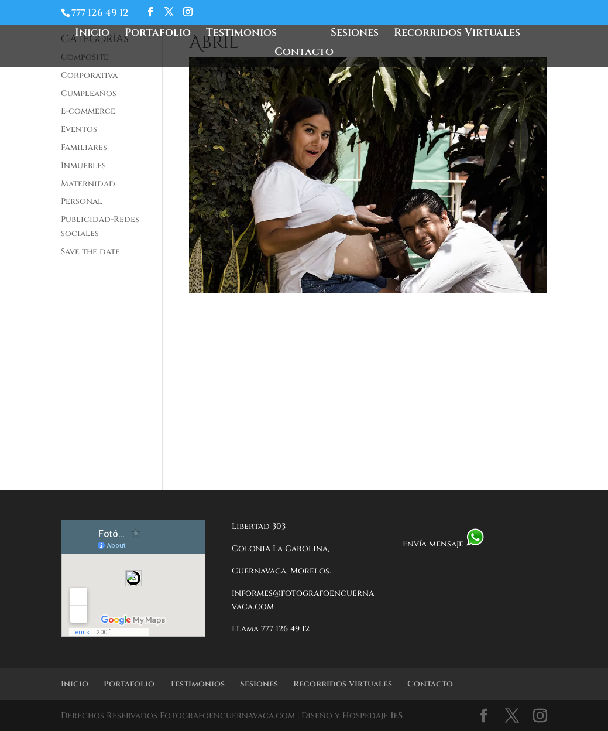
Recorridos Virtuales (453, 34)
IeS (396, 715)
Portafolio (161, 34)
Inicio (95, 34)
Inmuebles (83, 165)
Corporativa (89, 75)
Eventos (79, 129)
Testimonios (244, 34)
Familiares (84, 147)
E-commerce (88, 111)
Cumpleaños (88, 93)
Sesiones (351, 34)
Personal (81, 201)
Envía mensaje (444, 543)
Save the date (90, 251)
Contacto (304, 53)
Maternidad (88, 183)
